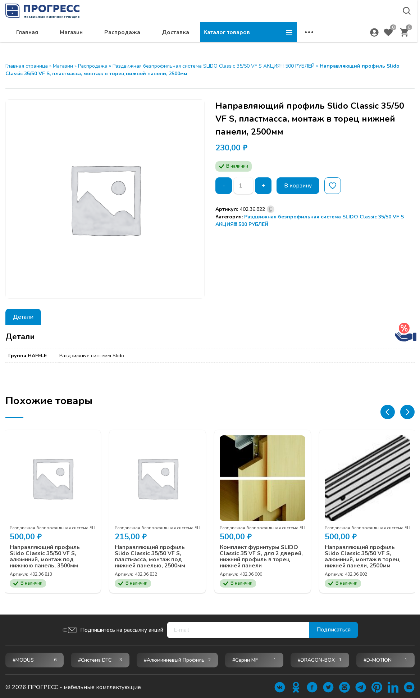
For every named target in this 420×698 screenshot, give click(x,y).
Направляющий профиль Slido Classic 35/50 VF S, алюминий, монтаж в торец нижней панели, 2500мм (364, 554)
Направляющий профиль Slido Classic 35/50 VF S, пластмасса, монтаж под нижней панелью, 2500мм (152, 554)
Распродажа (219, 42)
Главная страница (26, 66)
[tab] (23, 317)
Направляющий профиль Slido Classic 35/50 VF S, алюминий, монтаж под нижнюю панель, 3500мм (46, 554)
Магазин (168, 42)
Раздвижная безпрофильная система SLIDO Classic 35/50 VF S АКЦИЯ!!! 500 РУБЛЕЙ (214, 66)
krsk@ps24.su (349, 24)
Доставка (272, 42)
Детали (23, 317)
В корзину (298, 186)
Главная (124, 42)
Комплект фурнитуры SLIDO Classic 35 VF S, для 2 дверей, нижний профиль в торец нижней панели (261, 554)
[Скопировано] (270, 209)
